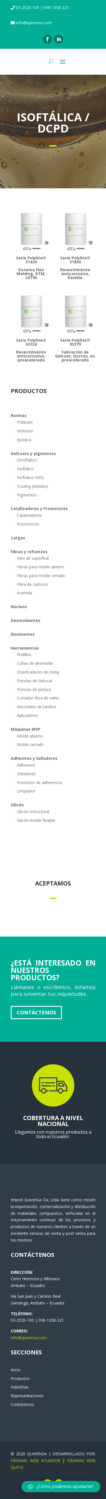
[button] (60, 1486)
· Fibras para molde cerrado (40, 575)
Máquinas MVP (25, 729)
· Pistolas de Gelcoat (33, 680)
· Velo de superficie (32, 558)
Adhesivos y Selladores (34, 758)
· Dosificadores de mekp (37, 672)
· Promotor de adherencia (38, 782)
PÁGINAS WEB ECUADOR (35, 1460)
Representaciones (27, 1395)
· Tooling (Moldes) (31, 486)
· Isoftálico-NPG (29, 477)
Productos (20, 1378)
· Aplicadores (26, 715)
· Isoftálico (24, 468)
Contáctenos (36, 1012)
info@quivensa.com (29, 1337)
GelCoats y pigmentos (33, 453)
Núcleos (19, 606)
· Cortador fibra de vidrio (37, 698)
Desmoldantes (25, 620)
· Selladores (25, 773)
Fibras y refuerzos (29, 551)
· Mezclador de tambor (36, 706)
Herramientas (25, 648)
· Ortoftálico (26, 460)
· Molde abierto (29, 736)
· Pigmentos (26, 495)
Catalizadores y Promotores (39, 508)
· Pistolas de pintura (33, 689)
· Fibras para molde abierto (39, 566)
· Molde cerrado (29, 744)
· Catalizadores (28, 515)
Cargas (18, 537)
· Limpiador (25, 791)
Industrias (20, 1387)
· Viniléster (24, 431)
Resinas (19, 415)
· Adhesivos (25, 765)
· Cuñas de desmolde (34, 663)
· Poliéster (24, 422)
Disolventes (23, 634)
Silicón (17, 804)
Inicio (15, 1369)
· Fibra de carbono (31, 584)
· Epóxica (23, 439)
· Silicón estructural (32, 811)
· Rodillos (23, 654)
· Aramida (23, 592)
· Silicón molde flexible (35, 820)
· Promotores (27, 524)
